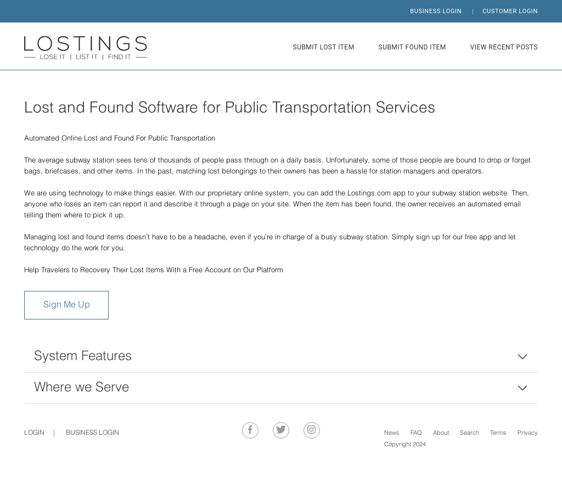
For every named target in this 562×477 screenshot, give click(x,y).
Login (34, 433)
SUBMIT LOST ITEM (324, 47)
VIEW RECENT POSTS (504, 47)
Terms (498, 433)
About (441, 433)
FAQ (416, 433)
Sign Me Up (66, 305)
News (392, 433)
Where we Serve (81, 387)
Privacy (528, 433)
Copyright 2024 (405, 445)
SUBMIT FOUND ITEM (412, 47)
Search (469, 433)
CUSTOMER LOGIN (510, 11)
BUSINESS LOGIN (436, 11)
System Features (83, 356)
